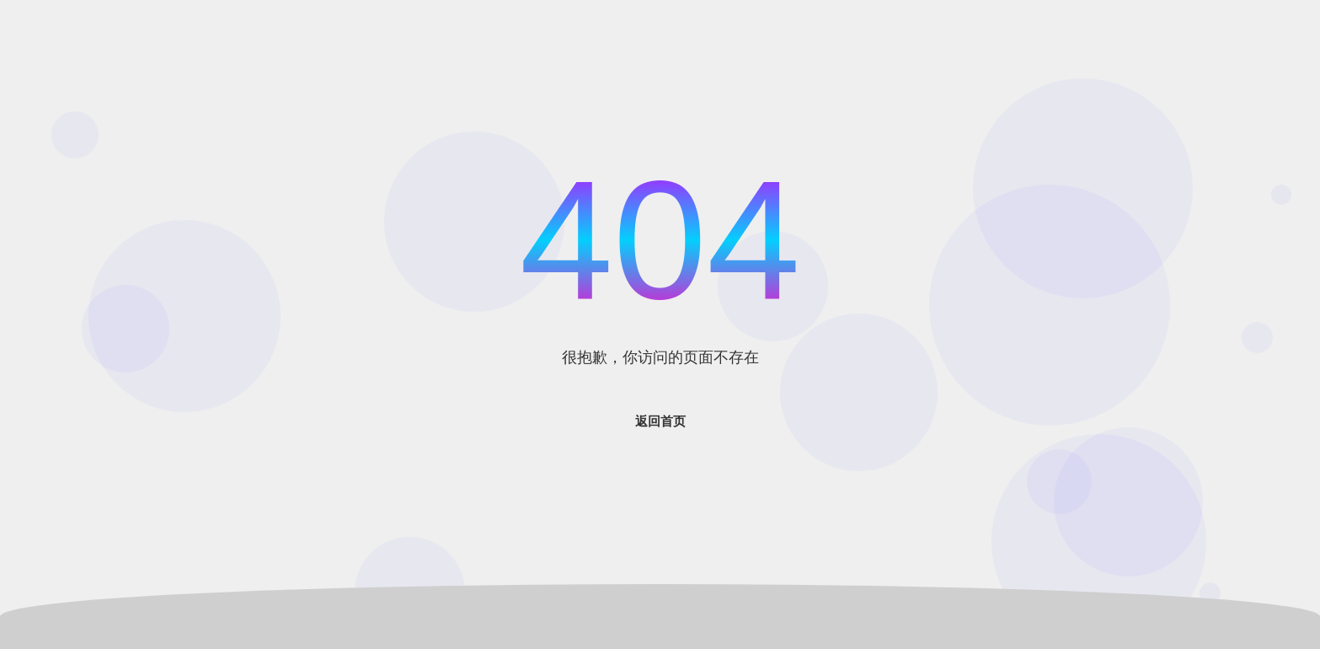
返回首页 (660, 421)
